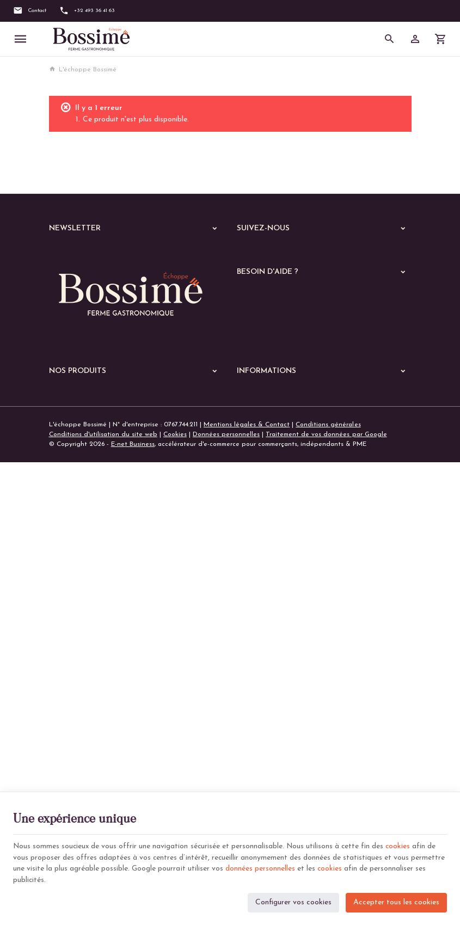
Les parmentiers (80, 757)
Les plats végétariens (88, 672)
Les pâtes (70, 686)
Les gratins (72, 729)
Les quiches (73, 743)
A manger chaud (77, 626)
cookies (402, 845)
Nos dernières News (79, 581)
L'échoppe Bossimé (82, 69)
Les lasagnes (75, 700)
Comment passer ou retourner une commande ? (309, 370)
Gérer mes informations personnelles (292, 410)
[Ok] (211, 255)
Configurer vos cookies (293, 901)
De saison (70, 771)
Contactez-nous (261, 606)
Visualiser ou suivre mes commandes (291, 383)
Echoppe (62, 609)
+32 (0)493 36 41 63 (99, 522)
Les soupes (72, 785)
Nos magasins (257, 593)
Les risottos (73, 715)
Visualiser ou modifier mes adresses (291, 396)
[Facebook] (249, 254)
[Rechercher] (389, 39)
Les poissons (75, 658)
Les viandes (73, 644)
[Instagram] (281, 254)
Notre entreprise (262, 580)
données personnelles (260, 868)
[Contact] (30, 11)
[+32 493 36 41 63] (87, 11)
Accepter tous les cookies (396, 901)
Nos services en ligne (81, 595)
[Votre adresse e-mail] (136, 255)
